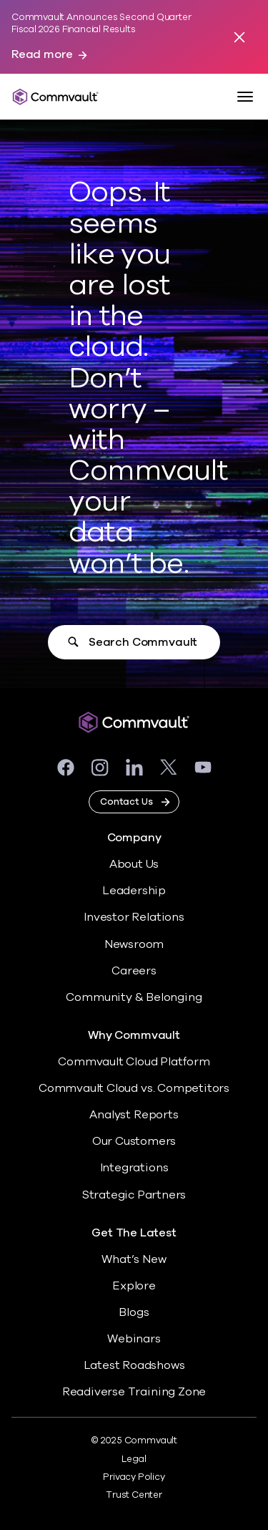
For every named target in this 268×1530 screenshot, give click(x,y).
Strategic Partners (134, 1195)
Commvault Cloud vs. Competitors (134, 1088)
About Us (134, 864)
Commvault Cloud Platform (133, 1062)
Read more (42, 54)
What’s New (133, 1259)
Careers (134, 971)
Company (134, 838)
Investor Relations (134, 917)
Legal (133, 1459)
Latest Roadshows (134, 1365)
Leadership (134, 891)
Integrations (134, 1168)
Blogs (134, 1312)
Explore (134, 1286)
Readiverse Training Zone (134, 1392)
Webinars (133, 1339)
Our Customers (134, 1141)
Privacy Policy (133, 1477)
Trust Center (134, 1494)
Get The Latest (133, 1233)
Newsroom (134, 944)
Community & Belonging (134, 997)
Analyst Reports (133, 1115)
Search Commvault (143, 642)
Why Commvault (134, 1035)
